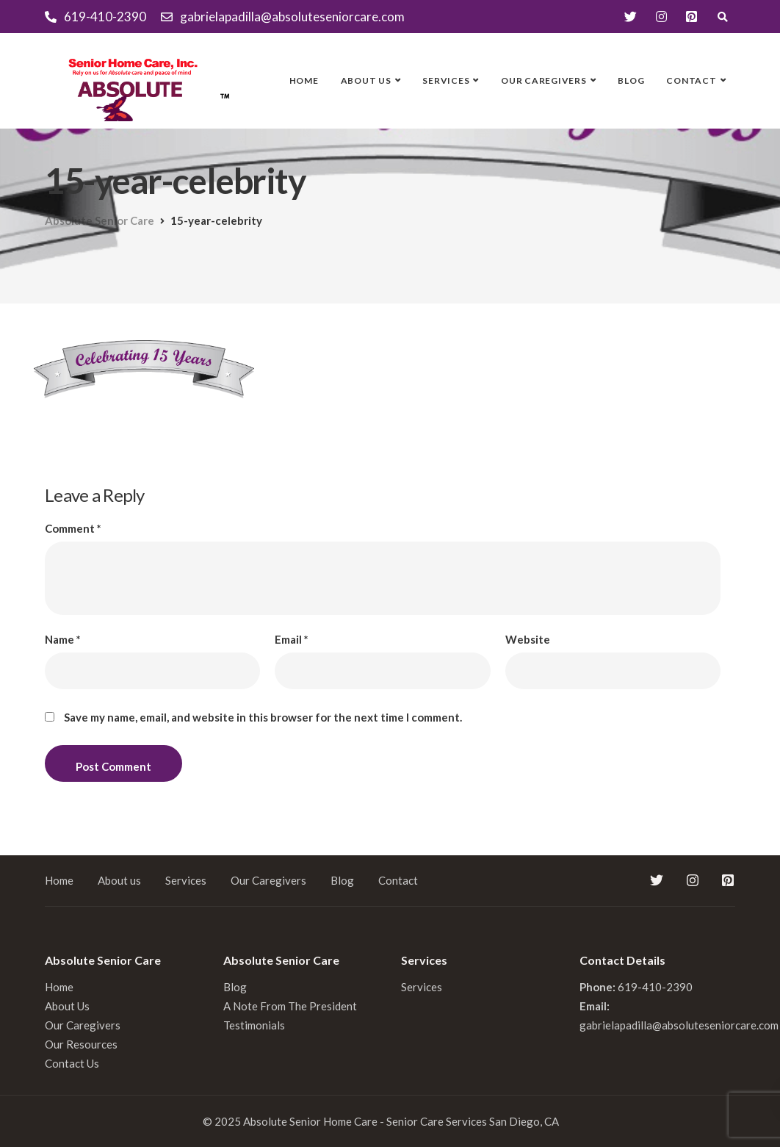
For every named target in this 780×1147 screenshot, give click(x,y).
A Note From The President (290, 1006)
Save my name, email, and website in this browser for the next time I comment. (263, 717)
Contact (691, 80)
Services (445, 80)
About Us (67, 1006)
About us (366, 80)
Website (527, 639)
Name (63, 639)
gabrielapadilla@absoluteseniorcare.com (679, 1025)
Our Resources (81, 1044)
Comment (73, 528)
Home (304, 80)
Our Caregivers (544, 80)
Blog (631, 80)
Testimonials (254, 1025)
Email (291, 639)
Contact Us (72, 1063)
